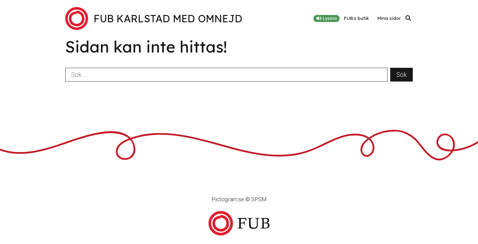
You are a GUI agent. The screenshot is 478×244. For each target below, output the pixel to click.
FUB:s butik (356, 18)
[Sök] (408, 18)
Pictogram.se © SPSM (239, 199)
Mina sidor (389, 18)
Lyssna (326, 18)
